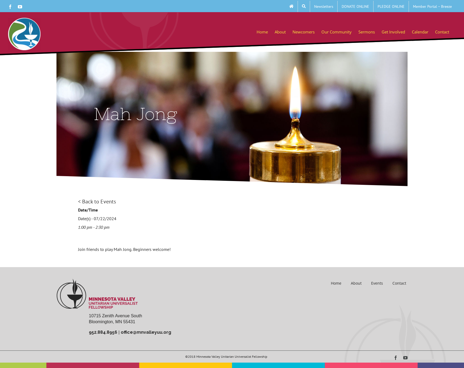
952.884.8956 (103, 332)
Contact (399, 283)
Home (336, 283)
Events (377, 283)
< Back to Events (97, 201)
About (356, 283)
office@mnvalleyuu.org (146, 332)
